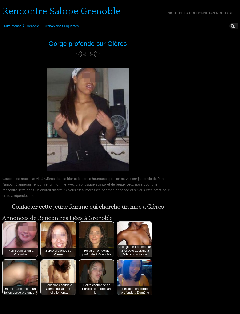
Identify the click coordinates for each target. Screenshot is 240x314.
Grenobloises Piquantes (61, 26)
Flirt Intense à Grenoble (21, 26)
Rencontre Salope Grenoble (61, 11)
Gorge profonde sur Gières (87, 43)
